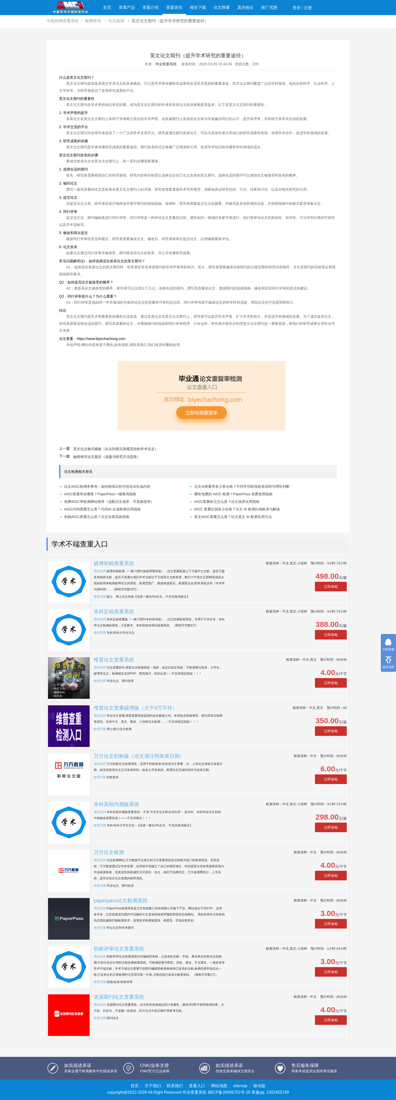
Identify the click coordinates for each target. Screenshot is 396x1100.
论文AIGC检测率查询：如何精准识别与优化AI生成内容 (107, 486)
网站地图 (219, 1086)
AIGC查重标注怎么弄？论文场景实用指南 (226, 502)
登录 (296, 8)
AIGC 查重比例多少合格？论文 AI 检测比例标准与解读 (237, 509)
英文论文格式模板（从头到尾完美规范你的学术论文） (115, 449)
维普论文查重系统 (114, 659)
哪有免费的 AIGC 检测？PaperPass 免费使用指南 (233, 494)
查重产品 (127, 7)
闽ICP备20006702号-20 (229, 1092)
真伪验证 (245, 7)
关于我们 (153, 1086)
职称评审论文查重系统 (119, 948)
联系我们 (175, 1086)
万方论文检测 (109, 852)
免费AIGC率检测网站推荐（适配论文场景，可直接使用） (109, 502)
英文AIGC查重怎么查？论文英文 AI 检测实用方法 (233, 517)
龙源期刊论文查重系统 (119, 997)
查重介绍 (150, 7)
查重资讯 (174, 7)
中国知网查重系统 (62, 21)
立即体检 (331, 587)
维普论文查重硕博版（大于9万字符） (135, 708)
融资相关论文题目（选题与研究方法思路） (106, 457)
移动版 (259, 1086)
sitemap (240, 1086)
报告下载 (198, 7)
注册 (308, 8)
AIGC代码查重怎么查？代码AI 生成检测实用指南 (102, 509)
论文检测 (116, 21)
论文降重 (222, 7)
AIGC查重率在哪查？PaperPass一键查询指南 (100, 494)
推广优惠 (269, 7)
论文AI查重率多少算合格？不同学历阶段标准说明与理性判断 (241, 486)
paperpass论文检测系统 (120, 900)
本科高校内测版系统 (116, 804)
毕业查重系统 (166, 64)
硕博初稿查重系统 (114, 563)
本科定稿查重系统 (114, 611)
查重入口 (197, 1086)
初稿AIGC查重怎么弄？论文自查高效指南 (96, 517)
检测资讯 (93, 21)
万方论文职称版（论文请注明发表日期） (139, 756)
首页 (107, 7)
